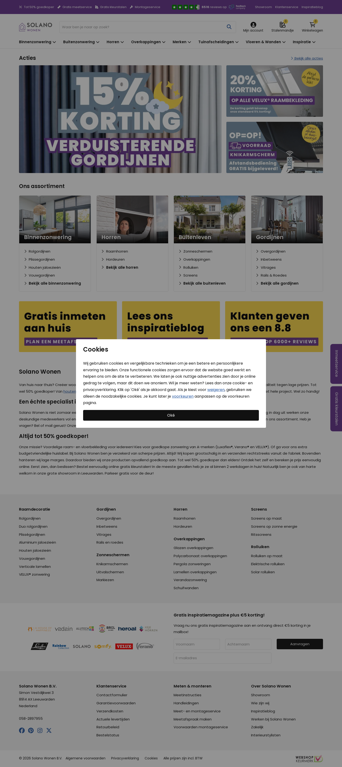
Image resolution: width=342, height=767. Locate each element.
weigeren (216, 389)
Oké (171, 415)
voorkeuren (183, 396)
